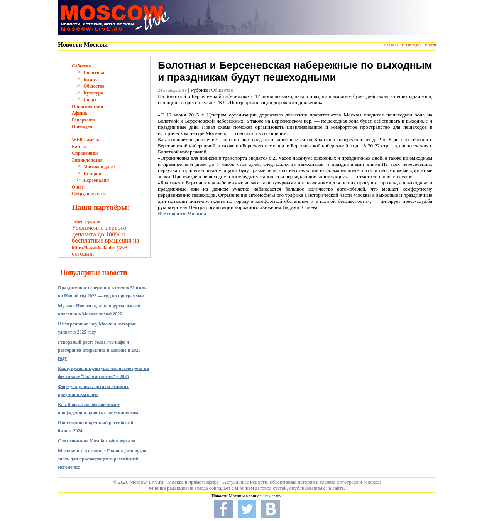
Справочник (85, 153)
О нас (78, 187)
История (92, 173)
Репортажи (83, 120)
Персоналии (96, 180)
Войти (430, 44)
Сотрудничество (89, 193)
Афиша (79, 113)
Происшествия (87, 106)
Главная (391, 44)
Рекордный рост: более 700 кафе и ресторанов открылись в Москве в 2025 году (99, 350)
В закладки (411, 44)
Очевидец (82, 126)
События (81, 66)
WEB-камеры (86, 139)
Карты (79, 146)
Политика (93, 72)
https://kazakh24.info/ (93, 247)
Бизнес (90, 79)
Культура (93, 93)
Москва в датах (99, 166)
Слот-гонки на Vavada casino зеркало (96, 440)
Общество (94, 86)
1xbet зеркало (86, 221)
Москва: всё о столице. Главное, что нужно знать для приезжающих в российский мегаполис (103, 459)
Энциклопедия (87, 160)
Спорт (89, 99)
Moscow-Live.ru (146, 482)
